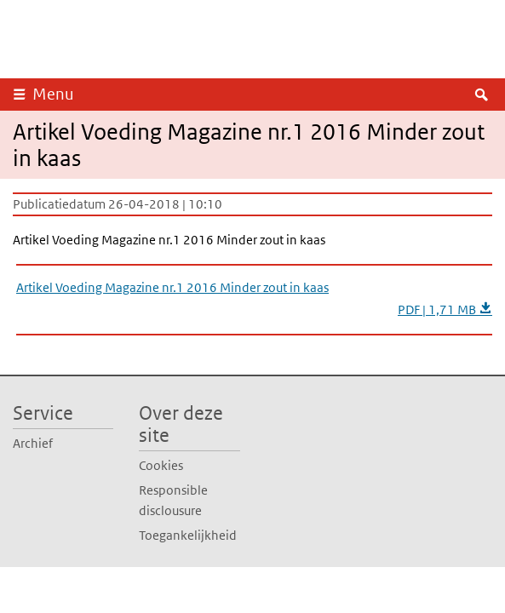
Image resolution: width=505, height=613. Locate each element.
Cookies (161, 465)
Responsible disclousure (173, 500)
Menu (53, 94)
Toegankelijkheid (188, 535)
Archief (33, 443)
